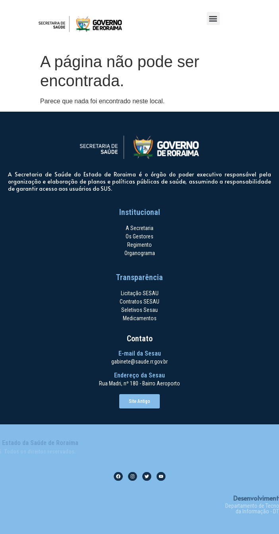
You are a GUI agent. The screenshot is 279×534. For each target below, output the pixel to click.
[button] (213, 18)
